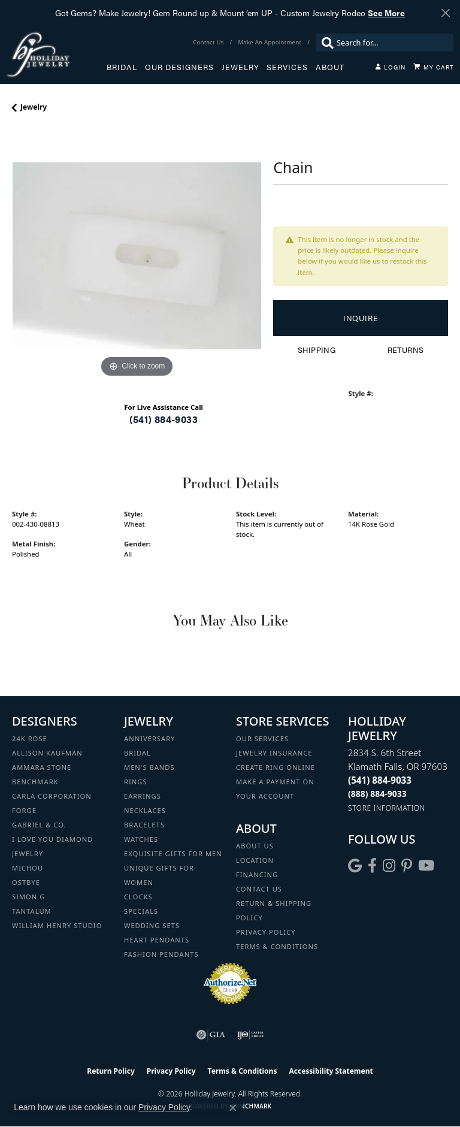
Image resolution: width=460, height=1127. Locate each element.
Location (255, 860)
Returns (406, 350)
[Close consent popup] (233, 1107)
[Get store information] (386, 808)
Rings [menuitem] (135, 781)
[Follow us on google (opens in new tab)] (355, 866)
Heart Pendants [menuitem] (156, 939)
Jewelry (240, 67)
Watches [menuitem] (141, 839)
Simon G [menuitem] (28, 896)
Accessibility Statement (331, 1071)
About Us (255, 845)
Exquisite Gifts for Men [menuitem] (173, 853)
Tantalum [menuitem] (32, 911)
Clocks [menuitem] (138, 896)
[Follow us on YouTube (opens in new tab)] (426, 866)
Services (287, 67)
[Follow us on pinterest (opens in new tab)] (406, 866)
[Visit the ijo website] (250, 1035)
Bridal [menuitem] (137, 752)
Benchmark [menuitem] (35, 781)
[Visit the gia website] (210, 1035)
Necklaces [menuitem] (145, 810)
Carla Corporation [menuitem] (52, 795)
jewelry (33, 107)
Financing (257, 874)
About (330, 67)
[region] (136, 255)
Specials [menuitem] (141, 911)
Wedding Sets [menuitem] (152, 925)
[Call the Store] (379, 780)
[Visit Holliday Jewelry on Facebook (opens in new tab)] (372, 866)
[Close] (445, 12)
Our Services (262, 738)
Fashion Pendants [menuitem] (161, 954)
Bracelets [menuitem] (144, 824)
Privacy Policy (266, 931)
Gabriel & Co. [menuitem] (39, 824)
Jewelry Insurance (274, 752)
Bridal (122, 67)
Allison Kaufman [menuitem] (47, 752)
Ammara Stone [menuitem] (41, 767)
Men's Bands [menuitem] (149, 767)
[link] (209, 43)
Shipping (316, 350)
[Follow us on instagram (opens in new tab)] (389, 866)
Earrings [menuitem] (142, 795)
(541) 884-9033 (163, 419)
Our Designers (179, 67)
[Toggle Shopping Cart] (433, 67)
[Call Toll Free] (377, 793)
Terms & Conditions (277, 946)
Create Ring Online (275, 767)
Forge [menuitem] (24, 810)
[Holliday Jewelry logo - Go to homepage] (56, 54)
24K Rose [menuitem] (29, 738)
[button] (390, 67)
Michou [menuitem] (27, 867)
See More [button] (386, 13)
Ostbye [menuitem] (26, 882)
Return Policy (111, 1071)
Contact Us (259, 888)
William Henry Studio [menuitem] (57, 925)
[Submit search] (325, 43)
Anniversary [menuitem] (149, 738)
